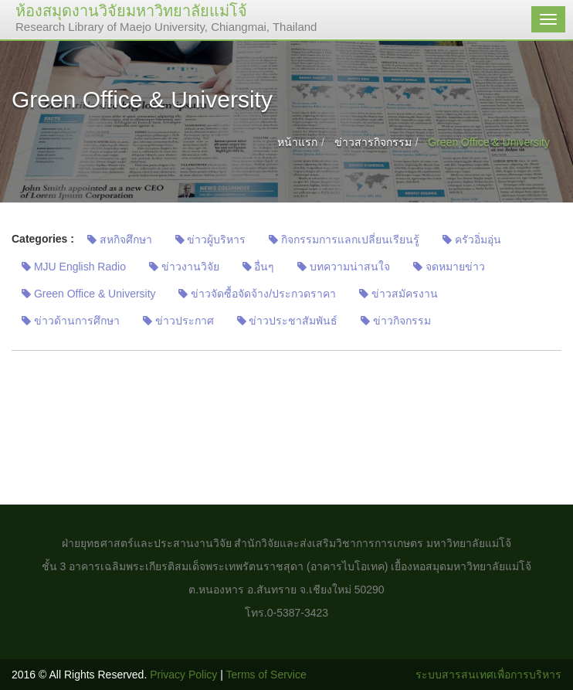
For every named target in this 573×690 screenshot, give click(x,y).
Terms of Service (266, 674)
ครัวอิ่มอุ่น (471, 239)
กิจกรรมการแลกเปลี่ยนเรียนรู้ (344, 239)
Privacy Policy (183, 674)
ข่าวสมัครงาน (398, 293)
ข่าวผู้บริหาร (210, 239)
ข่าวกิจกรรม (396, 320)
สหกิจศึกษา (119, 239)
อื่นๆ (258, 266)
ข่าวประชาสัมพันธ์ (287, 320)
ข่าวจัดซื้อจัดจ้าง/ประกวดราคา (257, 293)
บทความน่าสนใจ (343, 266)
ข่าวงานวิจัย (184, 266)
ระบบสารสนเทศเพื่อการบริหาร (488, 674)
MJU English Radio (74, 266)
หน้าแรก (297, 142)
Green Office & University (89, 293)
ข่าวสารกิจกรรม (373, 142)
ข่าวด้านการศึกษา (71, 320)
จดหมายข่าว (449, 266)
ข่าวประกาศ (178, 320)
